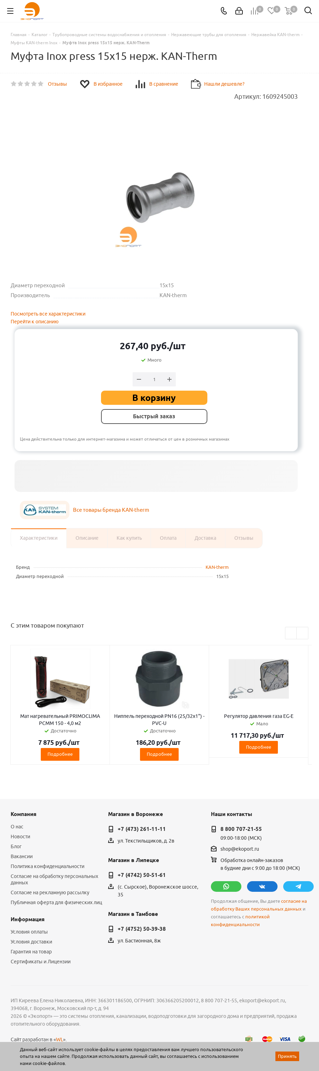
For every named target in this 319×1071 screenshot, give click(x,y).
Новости (20, 836)
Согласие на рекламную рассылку (50, 892)
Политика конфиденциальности (47, 866)
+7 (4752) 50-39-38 (142, 929)
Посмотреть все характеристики (48, 314)
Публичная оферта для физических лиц (56, 902)
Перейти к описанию (34, 321)
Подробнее (60, 754)
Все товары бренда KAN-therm (111, 510)
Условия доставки (31, 942)
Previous (291, 633)
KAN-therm (217, 567)
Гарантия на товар (31, 951)
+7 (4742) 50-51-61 (142, 875)
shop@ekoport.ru (239, 849)
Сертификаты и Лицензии (41, 961)
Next (302, 633)
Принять (287, 1056)
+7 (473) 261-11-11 (142, 829)
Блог (16, 846)
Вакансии (22, 856)
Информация (28, 919)
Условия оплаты (29, 932)
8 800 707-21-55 (241, 829)
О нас (17, 826)
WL (59, 1039)
